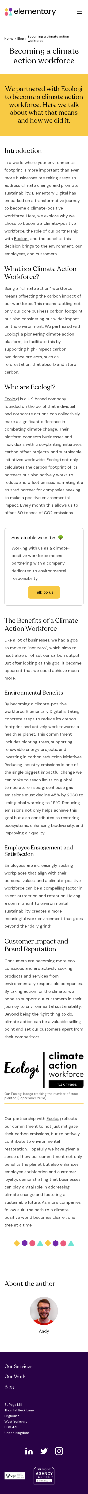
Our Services (18, 1366)
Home (9, 38)
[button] (79, 12)
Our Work (15, 1376)
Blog (20, 38)
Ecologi (21, 238)
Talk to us (44, 592)
